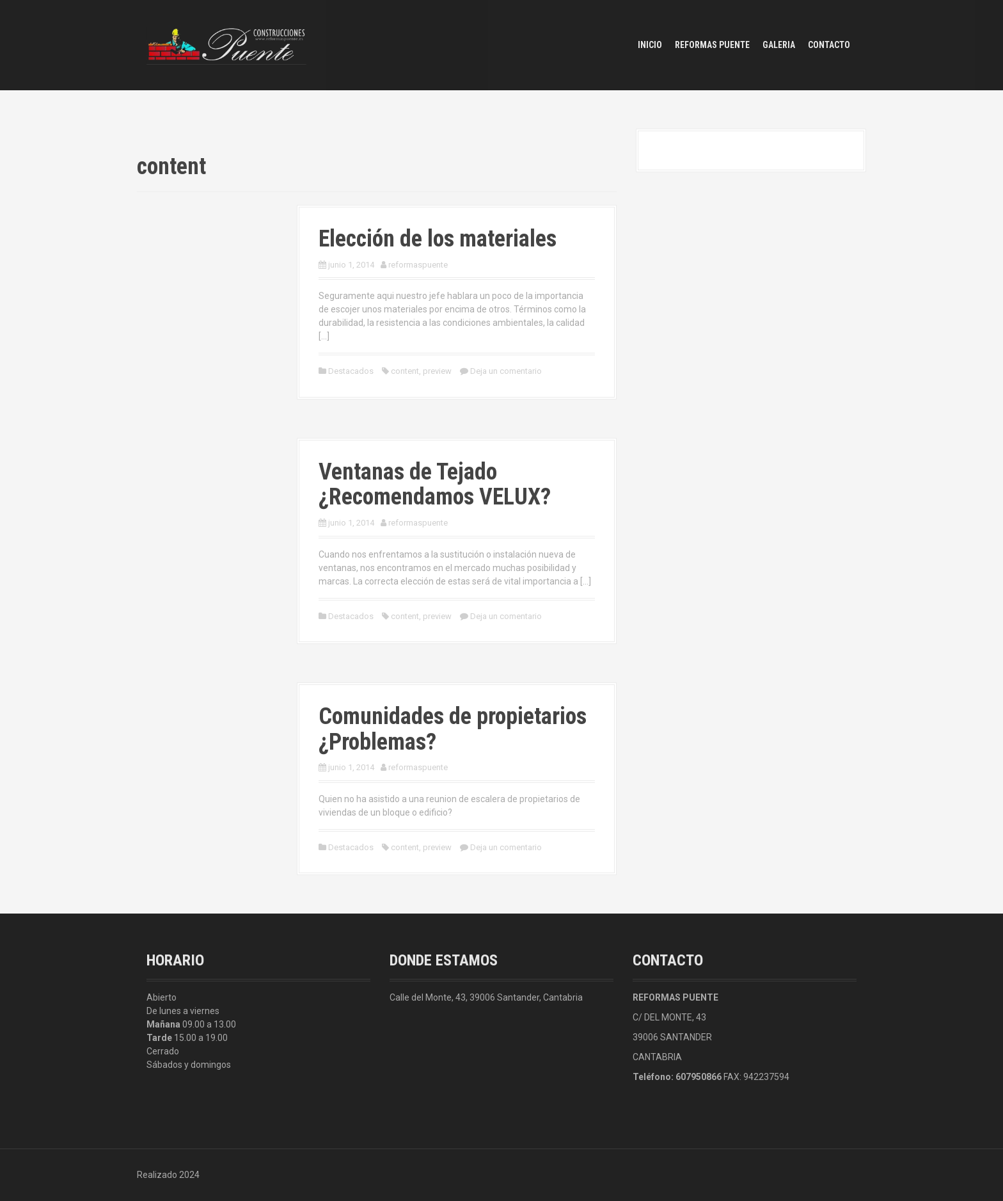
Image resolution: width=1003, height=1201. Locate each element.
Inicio (650, 45)
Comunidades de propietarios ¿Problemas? (453, 729)
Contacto (829, 45)
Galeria (778, 45)
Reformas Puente (712, 45)
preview (437, 371)
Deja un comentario (506, 371)
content (405, 371)
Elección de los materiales (438, 238)
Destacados (351, 371)
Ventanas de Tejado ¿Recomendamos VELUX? (435, 484)
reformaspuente (418, 265)
